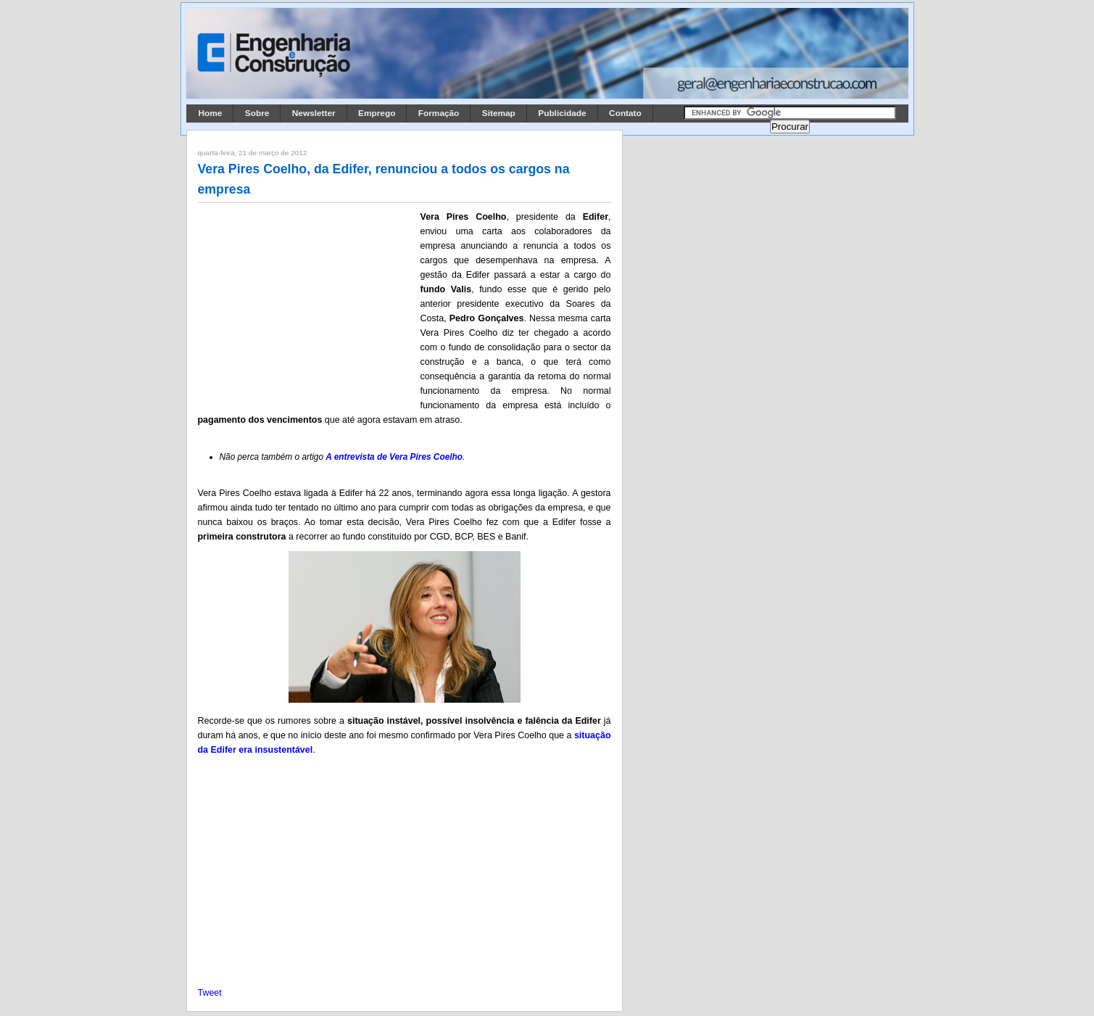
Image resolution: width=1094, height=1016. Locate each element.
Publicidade (562, 113)
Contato (625, 113)
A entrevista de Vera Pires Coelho (394, 457)
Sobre (257, 113)
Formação (439, 113)
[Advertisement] (306, 305)
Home (211, 113)
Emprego (376, 113)
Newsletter (314, 113)
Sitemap (498, 113)
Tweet (210, 993)
